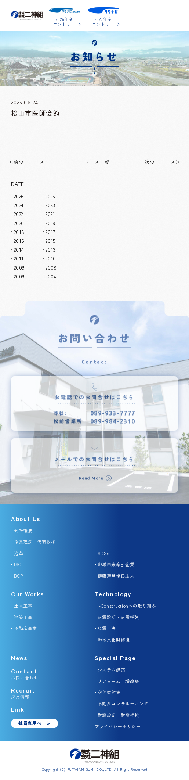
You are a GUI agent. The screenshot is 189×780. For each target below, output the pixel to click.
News (19, 657)
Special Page (115, 657)
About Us (25, 518)
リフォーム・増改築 (118, 681)
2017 (50, 232)
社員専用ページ (34, 723)
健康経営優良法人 (116, 575)
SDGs (103, 553)
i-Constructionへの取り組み (127, 606)
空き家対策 (109, 692)
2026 (19, 196)
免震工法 (107, 628)
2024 (18, 205)
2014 (19, 249)
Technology (113, 593)
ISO (18, 564)
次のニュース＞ (163, 161)
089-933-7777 (112, 416)
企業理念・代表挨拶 (34, 542)
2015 (50, 240)
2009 (19, 267)
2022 (18, 214)
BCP (18, 575)
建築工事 (23, 617)
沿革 (18, 553)
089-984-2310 (112, 425)
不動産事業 (25, 628)
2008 (51, 267)
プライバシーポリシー (118, 726)
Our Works (27, 593)
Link (17, 709)
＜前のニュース (26, 161)
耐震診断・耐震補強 (118, 617)
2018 (19, 232)
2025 (50, 196)
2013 (50, 249)
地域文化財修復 (114, 639)
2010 (51, 258)
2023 (50, 205)
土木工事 (23, 606)
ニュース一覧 (94, 161)
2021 (50, 214)
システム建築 (112, 669)
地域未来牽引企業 (116, 564)
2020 (19, 223)
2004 (51, 276)
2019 (50, 223)
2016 (19, 240)
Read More (91, 481)
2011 (18, 258)
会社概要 (23, 530)
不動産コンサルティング (123, 703)
